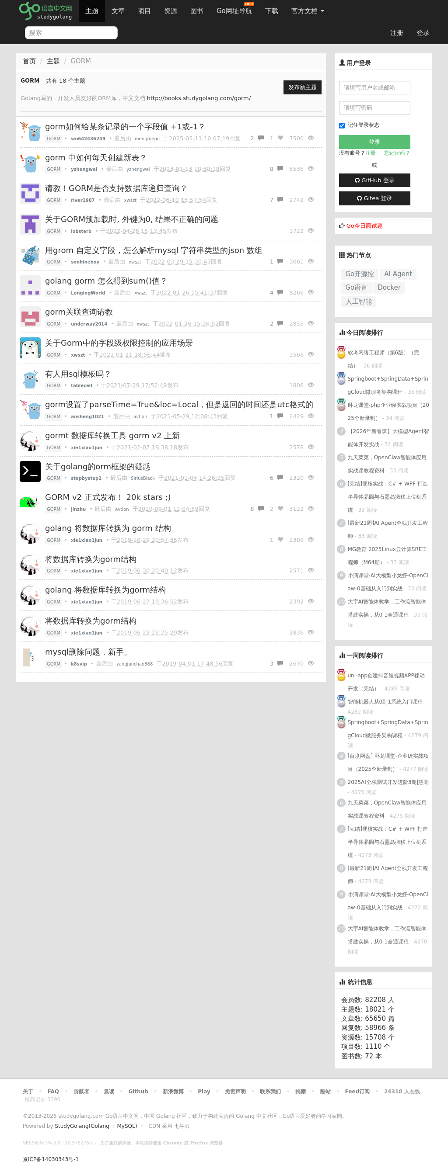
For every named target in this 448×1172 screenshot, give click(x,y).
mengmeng (147, 138)
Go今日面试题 (364, 225)
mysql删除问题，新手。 (88, 651)
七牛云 (182, 1126)
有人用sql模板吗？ (78, 373)
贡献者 (81, 1092)
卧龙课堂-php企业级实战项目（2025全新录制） (388, 411)
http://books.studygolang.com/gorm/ (199, 98)
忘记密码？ (397, 153)
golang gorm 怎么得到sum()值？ (106, 280)
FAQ (53, 1092)
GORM (53, 138)
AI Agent (398, 274)
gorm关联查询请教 (79, 311)
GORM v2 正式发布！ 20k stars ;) (108, 497)
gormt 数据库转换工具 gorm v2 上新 (112, 435)
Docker (389, 287)
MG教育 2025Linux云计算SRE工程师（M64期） (387, 555)
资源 (170, 11)
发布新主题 (302, 87)
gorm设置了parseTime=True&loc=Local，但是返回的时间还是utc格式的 (179, 404)
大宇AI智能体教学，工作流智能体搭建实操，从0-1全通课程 (387, 608)
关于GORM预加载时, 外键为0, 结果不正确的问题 (132, 219)
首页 (29, 61)
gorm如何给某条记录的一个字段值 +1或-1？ (125, 126)
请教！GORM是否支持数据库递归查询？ (116, 188)
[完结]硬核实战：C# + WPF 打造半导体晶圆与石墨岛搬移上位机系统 (388, 497)
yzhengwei (138, 169)
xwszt (130, 200)
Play (204, 1092)
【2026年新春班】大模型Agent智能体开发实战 (388, 437)
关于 (28, 1092)
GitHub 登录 (374, 180)
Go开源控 (360, 274)
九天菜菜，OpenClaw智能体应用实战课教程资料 (387, 464)
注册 (396, 33)
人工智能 (359, 301)
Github (138, 1092)
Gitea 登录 (374, 198)
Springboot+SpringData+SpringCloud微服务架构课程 (388, 385)
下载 (271, 11)
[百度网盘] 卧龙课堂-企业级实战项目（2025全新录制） (388, 762)
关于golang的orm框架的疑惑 (97, 466)
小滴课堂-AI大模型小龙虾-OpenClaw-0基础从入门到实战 (388, 582)
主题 (91, 11)
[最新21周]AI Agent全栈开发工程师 (388, 529)
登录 (423, 33)
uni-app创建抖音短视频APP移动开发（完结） (386, 682)
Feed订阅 (357, 1092)
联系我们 (270, 1092)
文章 (118, 11)
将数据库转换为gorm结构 (90, 559)
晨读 (109, 1092)
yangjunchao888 (134, 664)
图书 (196, 11)
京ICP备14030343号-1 (51, 1159)
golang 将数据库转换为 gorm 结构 (108, 528)
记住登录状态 (359, 125)
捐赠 (300, 1092)
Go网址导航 (235, 8)
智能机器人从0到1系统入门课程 (385, 702)
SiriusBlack (143, 478)
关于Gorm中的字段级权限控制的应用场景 (119, 342)
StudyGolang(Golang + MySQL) (96, 1126)
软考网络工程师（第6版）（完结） (384, 359)
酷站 (325, 1092)
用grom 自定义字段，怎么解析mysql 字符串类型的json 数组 (153, 250)
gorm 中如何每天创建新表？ (96, 157)
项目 (144, 11)
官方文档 (307, 11)
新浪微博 (173, 1092)
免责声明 (235, 1092)
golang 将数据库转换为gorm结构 (105, 589)
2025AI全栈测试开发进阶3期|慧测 (388, 782)
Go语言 (357, 287)
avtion (140, 416)
